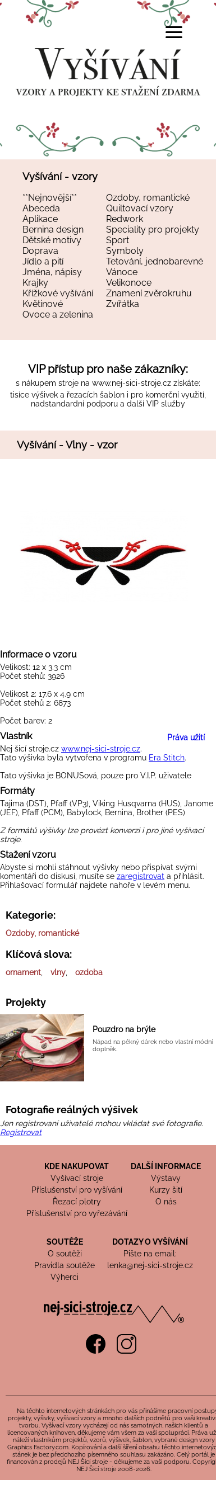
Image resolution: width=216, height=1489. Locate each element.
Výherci (64, 1277)
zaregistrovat (140, 876)
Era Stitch (167, 757)
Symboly (125, 250)
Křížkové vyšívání (57, 293)
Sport (117, 240)
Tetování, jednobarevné (154, 261)
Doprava (40, 250)
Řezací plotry (77, 1201)
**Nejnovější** (49, 197)
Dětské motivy (51, 240)
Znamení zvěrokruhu (149, 293)
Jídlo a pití (42, 261)
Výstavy (166, 1178)
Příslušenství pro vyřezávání (76, 1213)
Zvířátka (122, 304)
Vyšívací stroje (76, 1178)
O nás (166, 1201)
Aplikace (40, 219)
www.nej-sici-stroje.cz (131, 383)
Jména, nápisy (52, 272)
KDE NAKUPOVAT (76, 1166)
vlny (58, 972)
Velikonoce (128, 282)
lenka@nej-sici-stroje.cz (150, 1265)
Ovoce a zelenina (57, 314)
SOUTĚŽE (65, 1241)
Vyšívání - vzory (60, 176)
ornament (23, 972)
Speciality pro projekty (152, 229)
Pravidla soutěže (64, 1265)
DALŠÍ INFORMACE (166, 1166)
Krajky (35, 282)
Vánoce (121, 272)
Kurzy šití (165, 1189)
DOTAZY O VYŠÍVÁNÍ (150, 1241)
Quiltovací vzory (139, 208)
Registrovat (21, 1132)
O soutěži (65, 1253)
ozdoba (89, 972)
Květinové (42, 304)
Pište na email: (150, 1253)
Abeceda (41, 208)
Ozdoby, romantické (148, 197)
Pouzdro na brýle (124, 1029)
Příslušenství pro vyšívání (76, 1189)
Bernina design (53, 229)
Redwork (124, 219)
